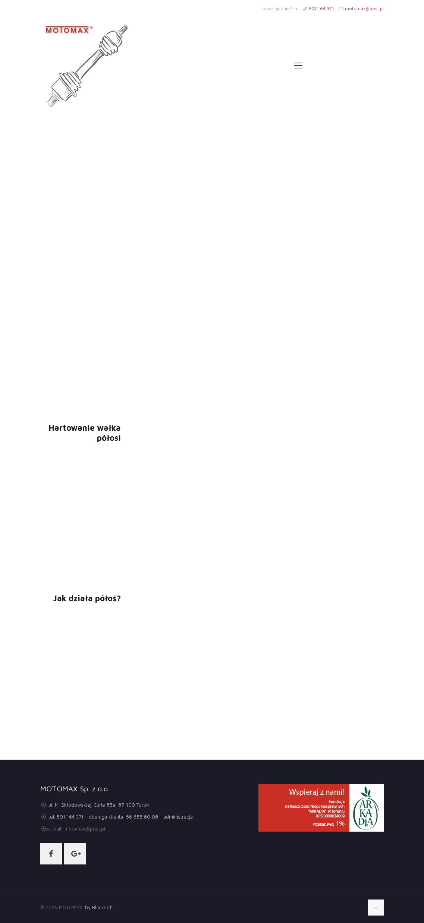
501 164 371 (321, 8)
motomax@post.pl (364, 8)
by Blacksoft (98, 907)
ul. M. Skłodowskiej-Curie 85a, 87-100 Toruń (98, 805)
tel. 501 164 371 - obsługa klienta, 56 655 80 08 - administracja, (121, 817)
